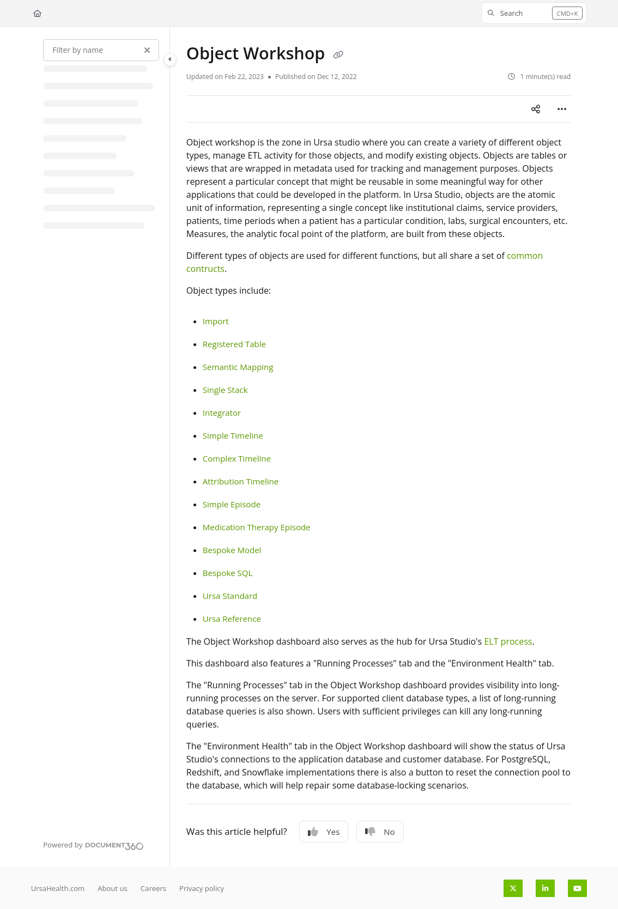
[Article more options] (562, 109)
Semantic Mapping (238, 366)
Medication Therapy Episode (257, 527)
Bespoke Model (232, 549)
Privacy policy (201, 888)
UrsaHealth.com (58, 888)
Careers (153, 888)
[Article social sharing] (535, 109)
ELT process (508, 641)
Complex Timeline (237, 458)
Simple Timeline (233, 435)
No (380, 831)
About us (113, 888)
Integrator (222, 412)
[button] (534, 13)
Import (216, 321)
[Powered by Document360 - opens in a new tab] (93, 844)
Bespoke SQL (227, 572)
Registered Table (234, 343)
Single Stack (225, 389)
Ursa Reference (232, 618)
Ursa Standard (230, 595)
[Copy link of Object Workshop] (338, 55)
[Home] (37, 13)
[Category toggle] (170, 59)
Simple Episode (231, 504)
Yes (324, 831)
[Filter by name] (101, 50)
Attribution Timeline (240, 481)
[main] (378, 447)
